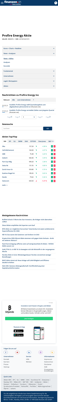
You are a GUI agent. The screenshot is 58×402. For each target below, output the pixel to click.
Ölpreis (6, 389)
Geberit (4, 158)
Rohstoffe (24, 386)
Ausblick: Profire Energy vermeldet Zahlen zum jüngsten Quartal (31, 110)
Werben (29, 362)
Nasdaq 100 (8, 382)
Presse (6, 364)
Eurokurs (23, 384)
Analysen (7, 62)
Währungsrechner (44, 386)
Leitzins (13, 389)
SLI (18, 380)
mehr (4, 185)
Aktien (45, 382)
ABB (3, 154)
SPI (14, 380)
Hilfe (27, 359)
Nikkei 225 (17, 382)
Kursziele (7, 66)
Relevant (7, 100)
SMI (31, 382)
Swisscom (5, 181)
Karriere (6, 362)
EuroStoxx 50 (35, 380)
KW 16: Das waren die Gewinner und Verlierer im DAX (20, 235)
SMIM (22, 380)
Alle (13, 100)
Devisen (6, 384)
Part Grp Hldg (7, 162)
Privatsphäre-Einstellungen (49, 370)
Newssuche (7, 124)
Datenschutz (48, 362)
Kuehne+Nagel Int (8, 173)
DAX (27, 380)
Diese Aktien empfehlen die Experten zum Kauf (18, 225)
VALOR (4, 39)
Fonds (40, 384)
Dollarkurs (14, 384)
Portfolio (33, 386)
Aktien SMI (7, 380)
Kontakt (6, 359)
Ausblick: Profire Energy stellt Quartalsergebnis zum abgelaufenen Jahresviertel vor (27, 106)
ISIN (16, 39)
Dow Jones (45, 380)
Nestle (4, 177)
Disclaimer (48, 364)
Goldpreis (38, 382)
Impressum (48, 359)
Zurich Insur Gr (7, 169)
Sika (3, 146)
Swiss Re (5, 166)
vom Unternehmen (24, 100)
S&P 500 (25, 382)
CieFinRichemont (8, 150)
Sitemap (6, 367)
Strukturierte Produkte (11, 386)
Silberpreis (32, 384)
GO (48, 129)
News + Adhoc (9, 59)
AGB (45, 367)
